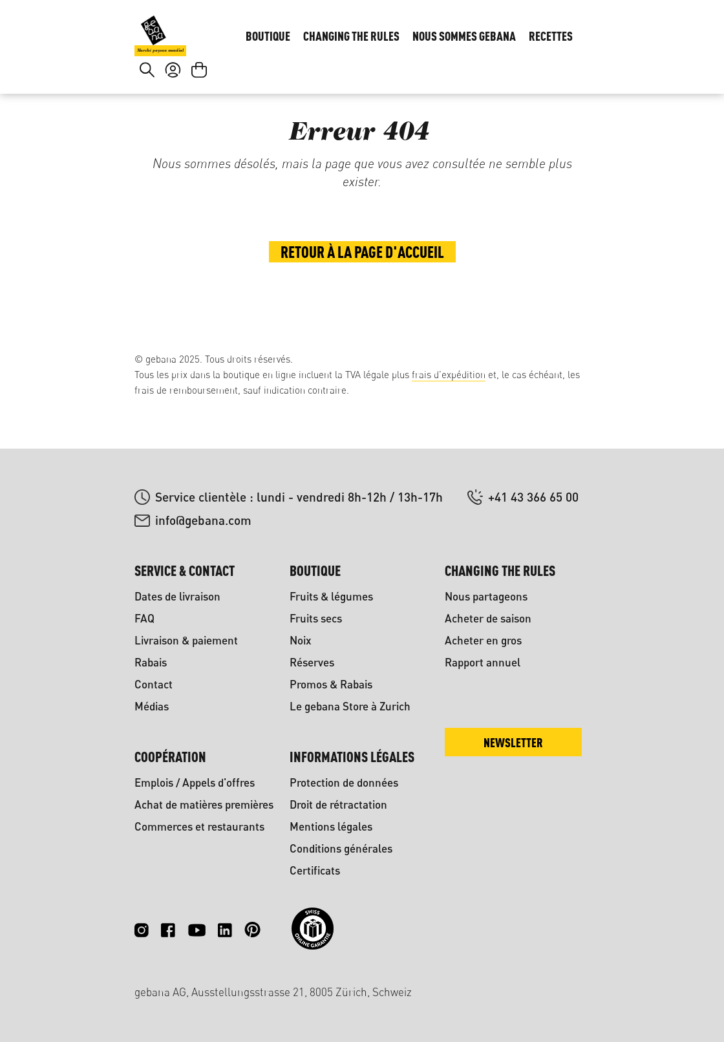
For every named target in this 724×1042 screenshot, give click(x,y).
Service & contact (184, 570)
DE (543, 30)
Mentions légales (331, 826)
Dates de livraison (177, 596)
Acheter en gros (483, 640)
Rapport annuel (482, 662)
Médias (151, 706)
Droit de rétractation (338, 804)
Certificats (315, 870)
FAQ (144, 618)
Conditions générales (341, 848)
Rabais (150, 662)
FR (569, 30)
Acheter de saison (488, 618)
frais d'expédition (448, 374)
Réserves (312, 662)
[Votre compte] (173, 101)
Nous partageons (486, 596)
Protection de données (344, 782)
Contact (153, 684)
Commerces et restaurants (199, 826)
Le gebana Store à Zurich (350, 706)
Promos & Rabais (331, 684)
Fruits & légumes (331, 596)
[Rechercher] (147, 101)
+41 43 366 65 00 (533, 496)
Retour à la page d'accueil (362, 299)
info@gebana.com (203, 520)
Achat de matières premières (203, 804)
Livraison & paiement (186, 640)
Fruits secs (316, 618)
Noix (301, 640)
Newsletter (513, 742)
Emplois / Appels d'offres (194, 782)
